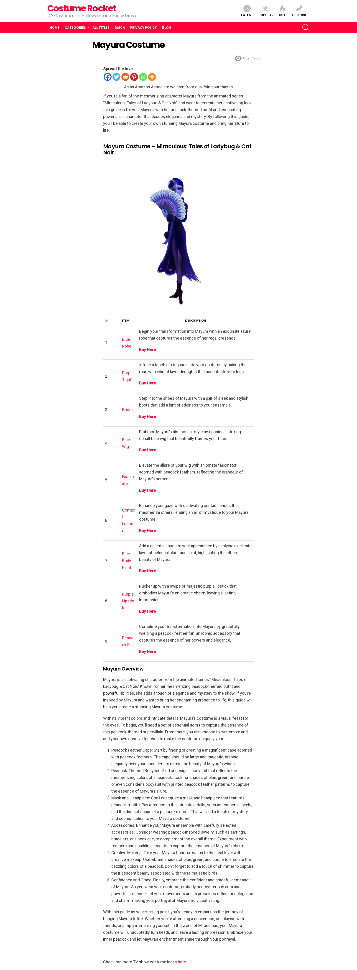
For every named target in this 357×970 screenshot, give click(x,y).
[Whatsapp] (143, 77)
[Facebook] (108, 77)
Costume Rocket (81, 8)
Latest (247, 11)
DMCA (120, 27)
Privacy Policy (143, 27)
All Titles (101, 27)
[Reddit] (125, 77)
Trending (299, 11)
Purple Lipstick (128, 601)
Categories (75, 27)
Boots (127, 409)
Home (54, 27)
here (182, 962)
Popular (265, 11)
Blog (166, 27)
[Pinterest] (134, 77)
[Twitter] (116, 77)
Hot (282, 11)
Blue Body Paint (126, 560)
